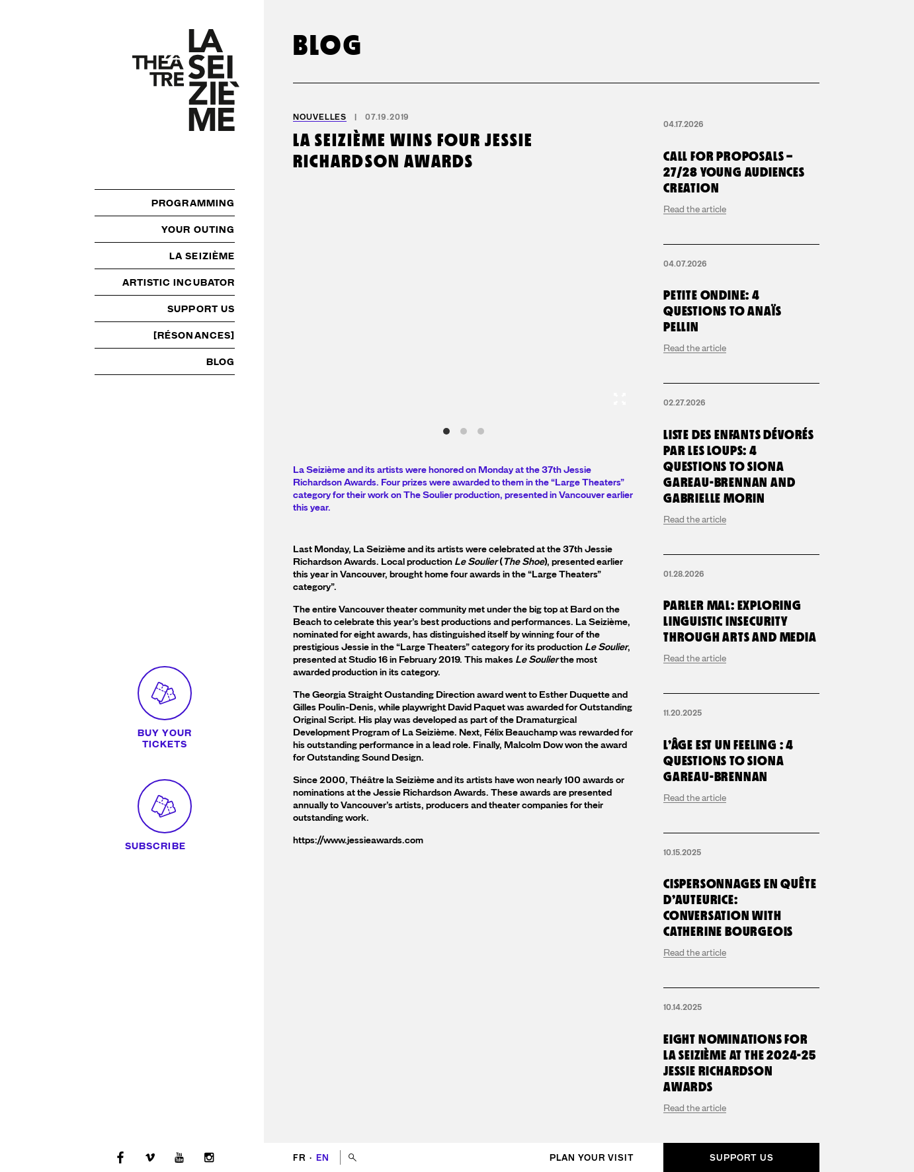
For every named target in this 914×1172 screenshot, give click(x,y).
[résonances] (194, 335)
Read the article (694, 209)
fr (300, 1157)
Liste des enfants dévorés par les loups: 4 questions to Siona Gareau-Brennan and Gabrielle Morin (738, 466)
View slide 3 (481, 431)
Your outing (198, 229)
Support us (201, 309)
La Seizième (202, 256)
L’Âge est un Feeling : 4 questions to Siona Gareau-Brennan (728, 760)
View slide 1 (446, 431)
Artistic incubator (178, 282)
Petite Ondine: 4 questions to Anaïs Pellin (722, 310)
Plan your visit (592, 1157)
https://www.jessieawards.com (358, 840)
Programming (193, 203)
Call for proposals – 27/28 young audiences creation (734, 171)
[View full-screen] (620, 399)
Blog (220, 361)
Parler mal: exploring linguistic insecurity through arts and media (740, 621)
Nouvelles (320, 117)
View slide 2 (463, 431)
